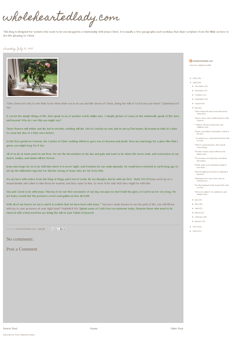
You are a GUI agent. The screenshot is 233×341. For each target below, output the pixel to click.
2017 (195, 227)
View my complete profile (200, 65)
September (200, 99)
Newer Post (10, 328)
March (198, 213)
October (199, 95)
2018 (195, 82)
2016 (195, 231)
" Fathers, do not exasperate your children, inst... (209, 126)
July (197, 108)
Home (94, 328)
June (197, 200)
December (200, 86)
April (197, 208)
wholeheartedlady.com (61, 18)
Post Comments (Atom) (24, 335)
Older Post (177, 328)
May (197, 204)
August (198, 103)
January (198, 221)
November (199, 90)
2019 (195, 78)
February (199, 217)
